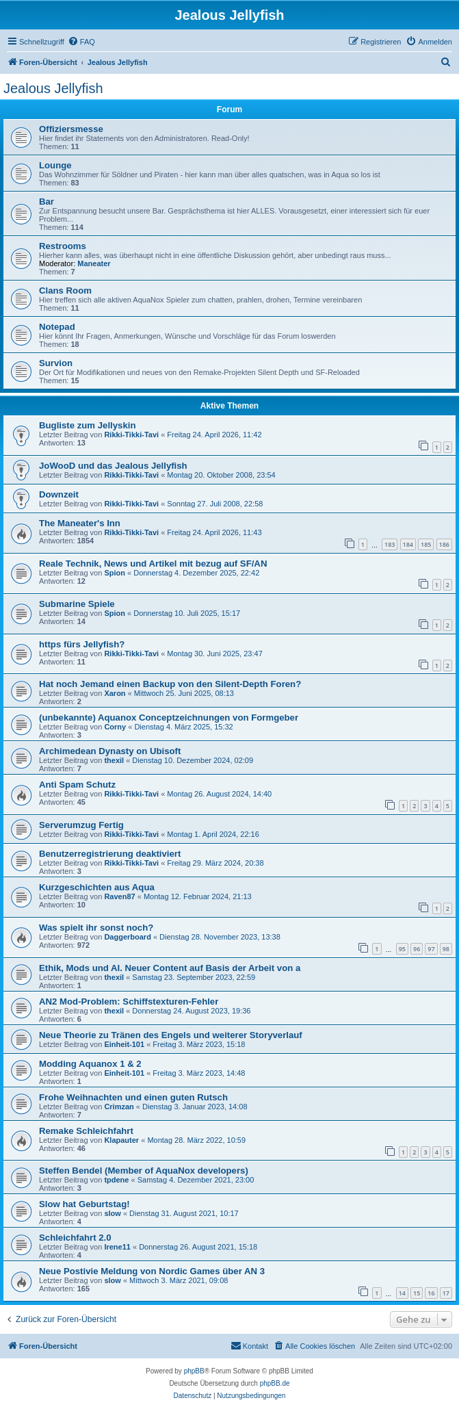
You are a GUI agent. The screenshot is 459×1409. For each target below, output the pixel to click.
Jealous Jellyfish (53, 88)
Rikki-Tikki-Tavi (131, 434)
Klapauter (121, 1140)
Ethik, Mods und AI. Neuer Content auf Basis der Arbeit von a (169, 968)
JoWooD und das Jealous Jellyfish (113, 466)
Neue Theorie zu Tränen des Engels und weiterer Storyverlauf (170, 1035)
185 (426, 544)
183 (389, 544)
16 (431, 1293)
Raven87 (119, 896)
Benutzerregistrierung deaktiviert (110, 854)
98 (446, 948)
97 (431, 948)
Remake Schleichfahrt (86, 1131)
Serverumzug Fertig (81, 825)
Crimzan (118, 1106)
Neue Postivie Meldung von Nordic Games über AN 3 (152, 1271)
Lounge (55, 165)
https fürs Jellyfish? (81, 644)
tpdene (116, 1180)
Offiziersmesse (71, 129)
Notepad (57, 327)
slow (112, 1213)
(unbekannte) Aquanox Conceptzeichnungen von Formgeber (168, 717)
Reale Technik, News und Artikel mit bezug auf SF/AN (153, 563)
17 (446, 1293)
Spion (114, 573)
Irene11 (117, 1247)
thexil (114, 760)
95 (402, 948)
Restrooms (62, 246)
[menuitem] (81, 42)
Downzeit (59, 494)
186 (444, 544)
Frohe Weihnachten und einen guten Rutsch (133, 1097)
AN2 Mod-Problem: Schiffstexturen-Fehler (128, 1001)
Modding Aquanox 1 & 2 (90, 1064)
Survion (56, 363)
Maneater (93, 263)
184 (408, 544)
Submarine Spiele (77, 604)
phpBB (194, 1371)
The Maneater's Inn (79, 523)
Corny (115, 727)
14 (402, 1293)
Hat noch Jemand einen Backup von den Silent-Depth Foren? (170, 684)
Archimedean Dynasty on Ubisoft (110, 751)
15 (416, 1293)
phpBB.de (275, 1383)
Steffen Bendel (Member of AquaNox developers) (143, 1170)
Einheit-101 (124, 1044)
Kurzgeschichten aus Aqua (97, 887)
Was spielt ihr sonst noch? (96, 927)
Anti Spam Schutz (77, 784)
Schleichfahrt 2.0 (75, 1237)
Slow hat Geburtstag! (84, 1204)
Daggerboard (127, 937)
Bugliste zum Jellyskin (87, 425)
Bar (46, 201)
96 (416, 948)
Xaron (114, 693)
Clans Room (65, 290)
